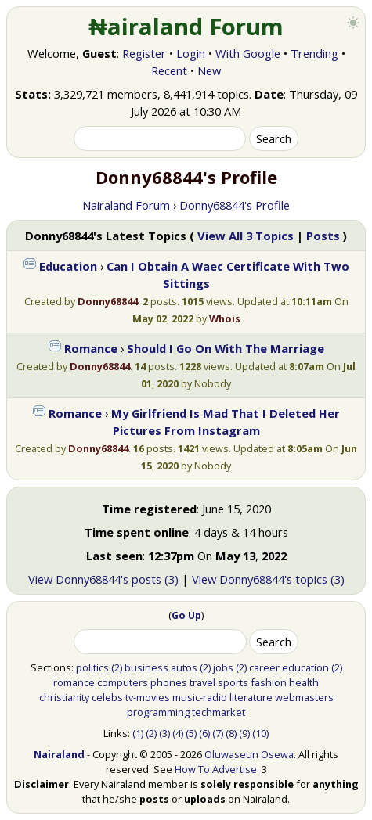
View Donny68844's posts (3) (103, 579)
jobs (223, 667)
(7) (217, 733)
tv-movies (147, 697)
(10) (260, 733)
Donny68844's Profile (234, 205)
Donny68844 (108, 301)
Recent (169, 70)
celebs (107, 697)
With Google (247, 53)
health (304, 682)
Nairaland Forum (126, 205)
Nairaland (59, 754)
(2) (116, 667)
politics (92, 667)
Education (68, 266)
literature (251, 697)
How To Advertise (216, 769)
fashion (269, 682)
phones (168, 682)
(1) (137, 733)
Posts (323, 235)
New (209, 70)
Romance (90, 348)
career (264, 667)
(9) (244, 733)
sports (233, 682)
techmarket (218, 712)
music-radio (199, 697)
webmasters (304, 697)
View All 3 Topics (245, 235)
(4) (177, 733)
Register (144, 53)
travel (202, 682)
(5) (191, 733)
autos (184, 667)
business (146, 667)
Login (190, 53)
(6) (204, 733)
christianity (64, 697)
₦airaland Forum (186, 26)
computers (122, 682)
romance (74, 682)
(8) (231, 733)
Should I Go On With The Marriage (225, 348)
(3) (164, 733)
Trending (314, 53)
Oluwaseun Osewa (249, 754)
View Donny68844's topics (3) (268, 579)
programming (158, 712)
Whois (224, 318)
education (305, 667)
